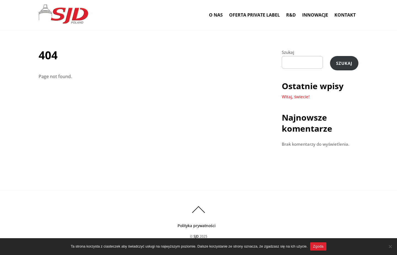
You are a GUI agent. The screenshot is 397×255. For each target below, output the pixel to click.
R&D (291, 15)
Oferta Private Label (254, 15)
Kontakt (345, 15)
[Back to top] (198, 212)
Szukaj (288, 52)
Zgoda (318, 246)
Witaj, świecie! (296, 96)
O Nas (216, 15)
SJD (196, 236)
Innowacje (315, 15)
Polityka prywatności (197, 225)
